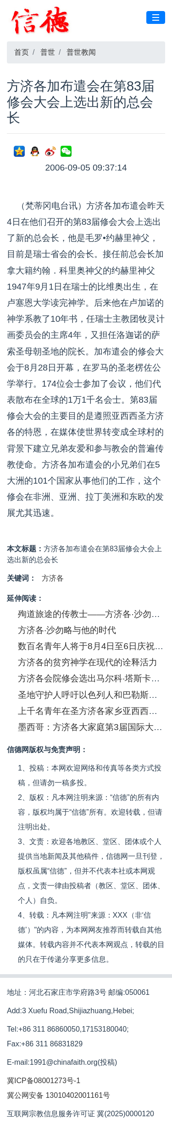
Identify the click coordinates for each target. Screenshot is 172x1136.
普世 (47, 52)
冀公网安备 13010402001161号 (58, 1095)
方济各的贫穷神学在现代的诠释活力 (87, 662)
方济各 (53, 578)
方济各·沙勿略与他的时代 (67, 630)
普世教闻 (81, 52)
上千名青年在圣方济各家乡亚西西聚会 (92, 711)
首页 (21, 52)
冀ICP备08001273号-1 (43, 1081)
